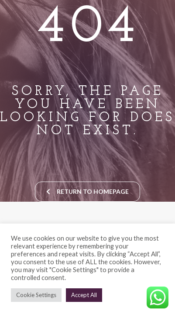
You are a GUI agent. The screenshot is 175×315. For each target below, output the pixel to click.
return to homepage (87, 191)
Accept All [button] (84, 294)
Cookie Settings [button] (36, 294)
